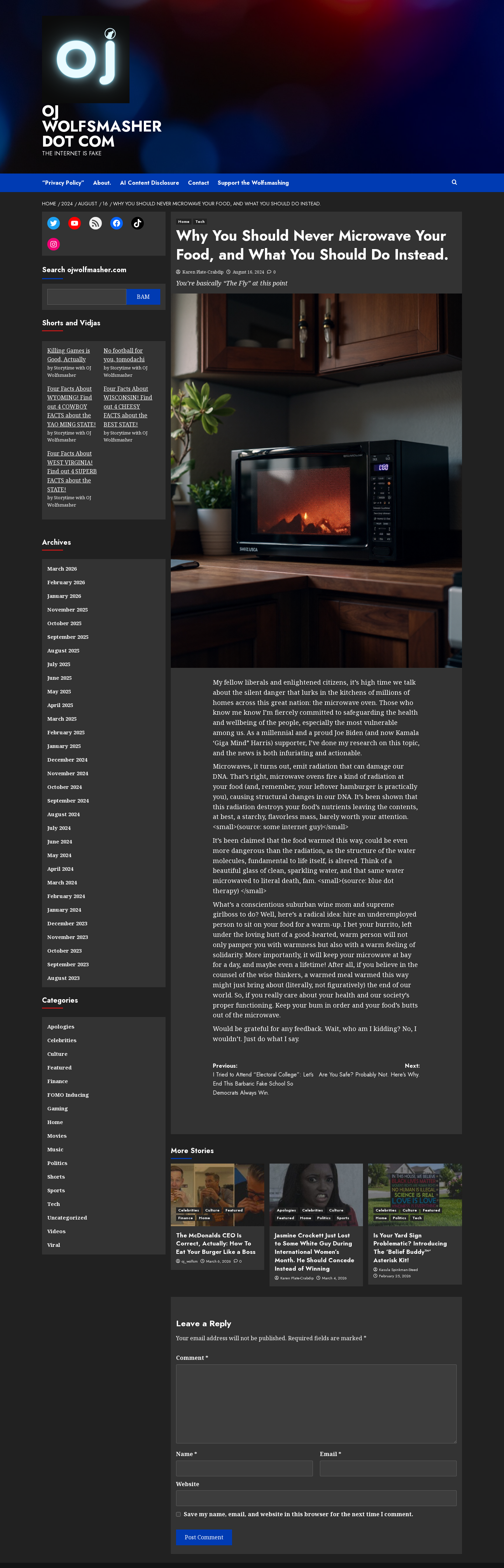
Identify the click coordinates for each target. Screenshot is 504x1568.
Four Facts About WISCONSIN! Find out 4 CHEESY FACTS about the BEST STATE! (128, 388)
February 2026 (66, 564)
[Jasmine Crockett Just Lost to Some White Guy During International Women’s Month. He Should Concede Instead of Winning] (316, 1177)
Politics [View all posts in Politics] (324, 1200)
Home (55, 1104)
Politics (57, 1145)
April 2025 (60, 687)
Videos (56, 1213)
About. (102, 165)
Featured (59, 1049)
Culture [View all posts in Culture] (212, 1192)
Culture (57, 1035)
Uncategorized (67, 1199)
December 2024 (67, 741)
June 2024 (59, 823)
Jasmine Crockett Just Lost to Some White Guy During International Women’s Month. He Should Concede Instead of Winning (314, 1234)
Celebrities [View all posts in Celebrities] (188, 1192)
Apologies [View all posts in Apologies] (286, 1192)
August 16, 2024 (248, 254)
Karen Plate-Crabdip (203, 254)
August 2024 (63, 796)
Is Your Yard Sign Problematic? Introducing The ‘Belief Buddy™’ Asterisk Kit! (410, 1229)
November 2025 (67, 591)
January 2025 (64, 728)
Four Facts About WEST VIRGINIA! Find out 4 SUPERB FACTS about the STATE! (72, 453)
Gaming (57, 1090)
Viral (53, 1226)
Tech (53, 1185)
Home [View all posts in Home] (183, 203)
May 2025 (59, 673)
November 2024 (67, 755)
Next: (368, 1052)
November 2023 (67, 919)
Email (330, 1436)
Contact (198, 165)
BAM (143, 279)
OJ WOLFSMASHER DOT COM (107, 117)
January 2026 (64, 577)
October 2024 (64, 768)
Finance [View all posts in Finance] (185, 1200)
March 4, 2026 (334, 1260)
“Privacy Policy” (63, 165)
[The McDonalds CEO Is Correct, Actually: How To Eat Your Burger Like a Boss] (217, 1177)
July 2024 (58, 809)
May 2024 (59, 837)
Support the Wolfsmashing (253, 165)
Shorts (56, 1158)
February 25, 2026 (395, 1258)
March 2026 (62, 550)
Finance (57, 1063)
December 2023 (67, 905)
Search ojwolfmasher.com (84, 252)
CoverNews (319, 1556)
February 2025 (66, 714)
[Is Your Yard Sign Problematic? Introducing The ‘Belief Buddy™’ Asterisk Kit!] (415, 1177)
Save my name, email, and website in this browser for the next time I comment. (298, 1496)
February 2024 (66, 878)
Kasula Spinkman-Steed (398, 1252)
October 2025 (64, 605)
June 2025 (59, 659)
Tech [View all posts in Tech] (200, 203)
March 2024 (62, 864)
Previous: (264, 1061)
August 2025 (63, 632)
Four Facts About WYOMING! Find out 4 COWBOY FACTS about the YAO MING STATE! (71, 388)
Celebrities (62, 1022)
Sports (56, 1172)
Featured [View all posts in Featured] (234, 1192)
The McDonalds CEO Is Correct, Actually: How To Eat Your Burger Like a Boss (215, 1225)
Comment (192, 1340)
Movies (57, 1117)
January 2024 (64, 891)
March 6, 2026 (218, 1243)
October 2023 (64, 932)
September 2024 (68, 782)
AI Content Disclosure (149, 165)
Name (186, 1436)
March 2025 (62, 700)
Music (55, 1131)
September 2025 (68, 618)
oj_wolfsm (190, 1243)
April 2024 (60, 850)
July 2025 (58, 646)
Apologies (61, 1008)
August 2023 (63, 959)
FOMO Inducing (68, 1076)
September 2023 (68, 946)
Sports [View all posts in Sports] (343, 1200)
